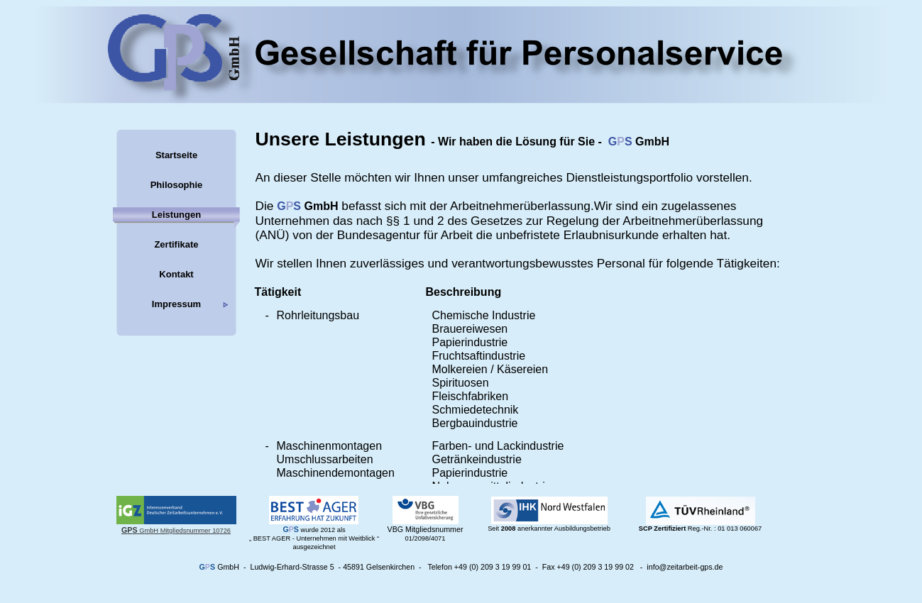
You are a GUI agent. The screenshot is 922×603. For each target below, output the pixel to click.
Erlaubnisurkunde (611, 235)
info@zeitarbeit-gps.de (685, 567)
